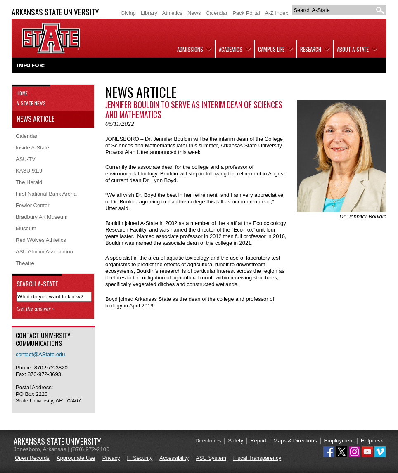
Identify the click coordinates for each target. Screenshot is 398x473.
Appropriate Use (76, 458)
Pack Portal (246, 13)
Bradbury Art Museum (42, 217)
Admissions (190, 49)
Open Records (32, 458)
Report (258, 441)
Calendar (216, 13)
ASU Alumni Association (44, 251)
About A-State (353, 49)
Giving (128, 13)
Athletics (172, 13)
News (194, 13)
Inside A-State (32, 147)
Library (149, 13)
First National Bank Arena (46, 194)
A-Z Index (276, 13)
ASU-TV (26, 159)
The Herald (29, 182)
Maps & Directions (295, 441)
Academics (230, 49)
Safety (235, 441)
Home (22, 93)
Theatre (25, 263)
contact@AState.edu (40, 354)
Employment (339, 441)
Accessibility (174, 458)
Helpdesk (372, 441)
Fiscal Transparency (257, 458)
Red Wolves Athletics (41, 240)
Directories (208, 441)
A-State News (31, 102)
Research (310, 49)
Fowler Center (33, 205)
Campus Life (271, 49)
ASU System (211, 458)
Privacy (111, 458)
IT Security (139, 458)
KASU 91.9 (29, 171)
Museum (26, 228)
